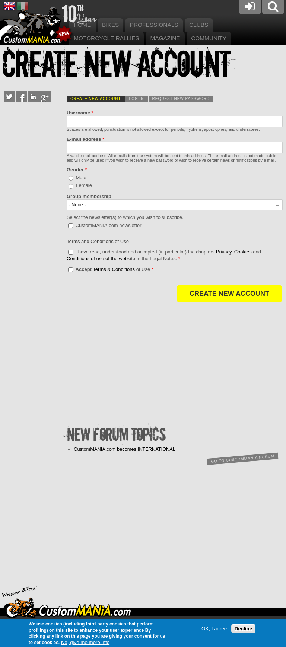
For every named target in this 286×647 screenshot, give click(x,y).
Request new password (181, 99)
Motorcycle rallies (106, 38)
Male (81, 177)
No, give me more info (85, 642)
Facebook (21, 96)
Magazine (165, 38)
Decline (243, 628)
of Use (114, 269)
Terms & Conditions (114, 269)
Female (84, 185)
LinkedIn (33, 96)
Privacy (224, 252)
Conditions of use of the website (101, 258)
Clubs (198, 25)
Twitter (9, 96)
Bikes (110, 25)
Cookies (243, 252)
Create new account (97, 99)
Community (208, 38)
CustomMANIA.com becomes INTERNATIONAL (124, 449)
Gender (77, 169)
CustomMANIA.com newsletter (109, 225)
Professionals (154, 25)
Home (82, 25)
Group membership (89, 196)
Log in (136, 99)
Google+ (45, 96)
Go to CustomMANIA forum (242, 458)
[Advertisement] (175, 365)
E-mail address (85, 139)
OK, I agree (214, 628)
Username (80, 113)
